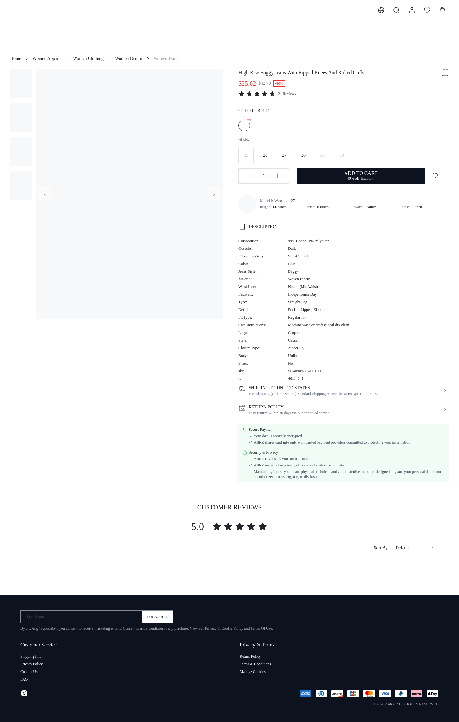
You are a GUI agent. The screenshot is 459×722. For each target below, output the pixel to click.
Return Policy (250, 656)
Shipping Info (30, 656)
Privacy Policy (31, 664)
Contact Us (29, 671)
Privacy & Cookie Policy (224, 628)
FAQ (24, 679)
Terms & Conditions (255, 664)
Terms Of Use (261, 628)
